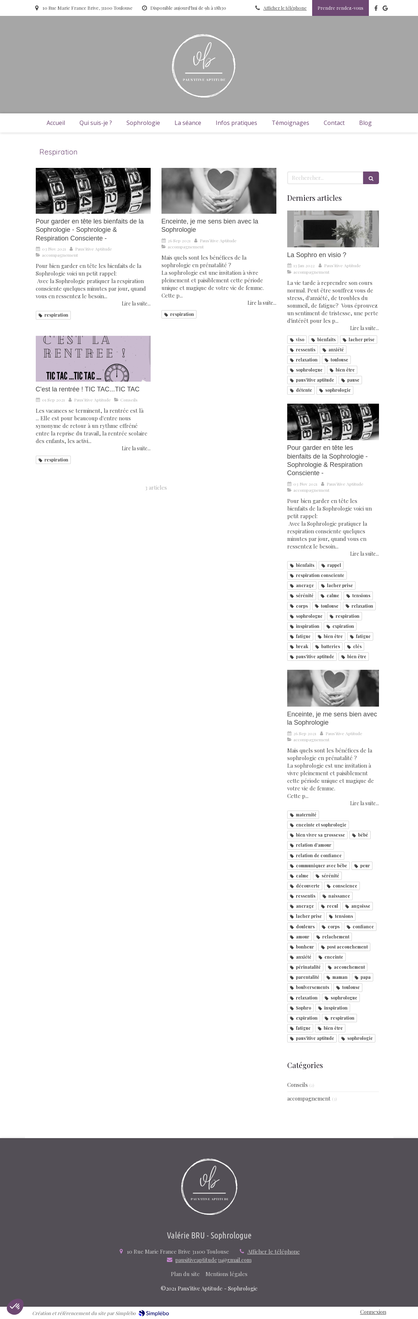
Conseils (297, 1084)
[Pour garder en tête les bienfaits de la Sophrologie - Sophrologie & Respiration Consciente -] (93, 191)
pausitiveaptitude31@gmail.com (213, 1259)
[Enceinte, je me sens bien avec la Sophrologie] (218, 191)
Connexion (373, 1311)
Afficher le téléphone (285, 8)
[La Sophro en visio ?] (333, 229)
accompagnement (309, 1098)
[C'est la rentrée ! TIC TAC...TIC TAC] (93, 359)
